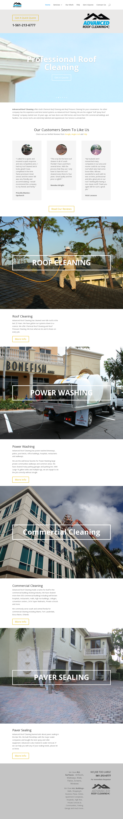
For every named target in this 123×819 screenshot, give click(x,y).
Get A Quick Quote (25, 17)
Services (56, 5)
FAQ (78, 5)
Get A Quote (88, 5)
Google (68, 134)
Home (47, 5)
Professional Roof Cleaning (61, 63)
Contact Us (101, 5)
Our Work (69, 5)
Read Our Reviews (61, 209)
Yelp (85, 134)
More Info (20, 339)
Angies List (76, 134)
